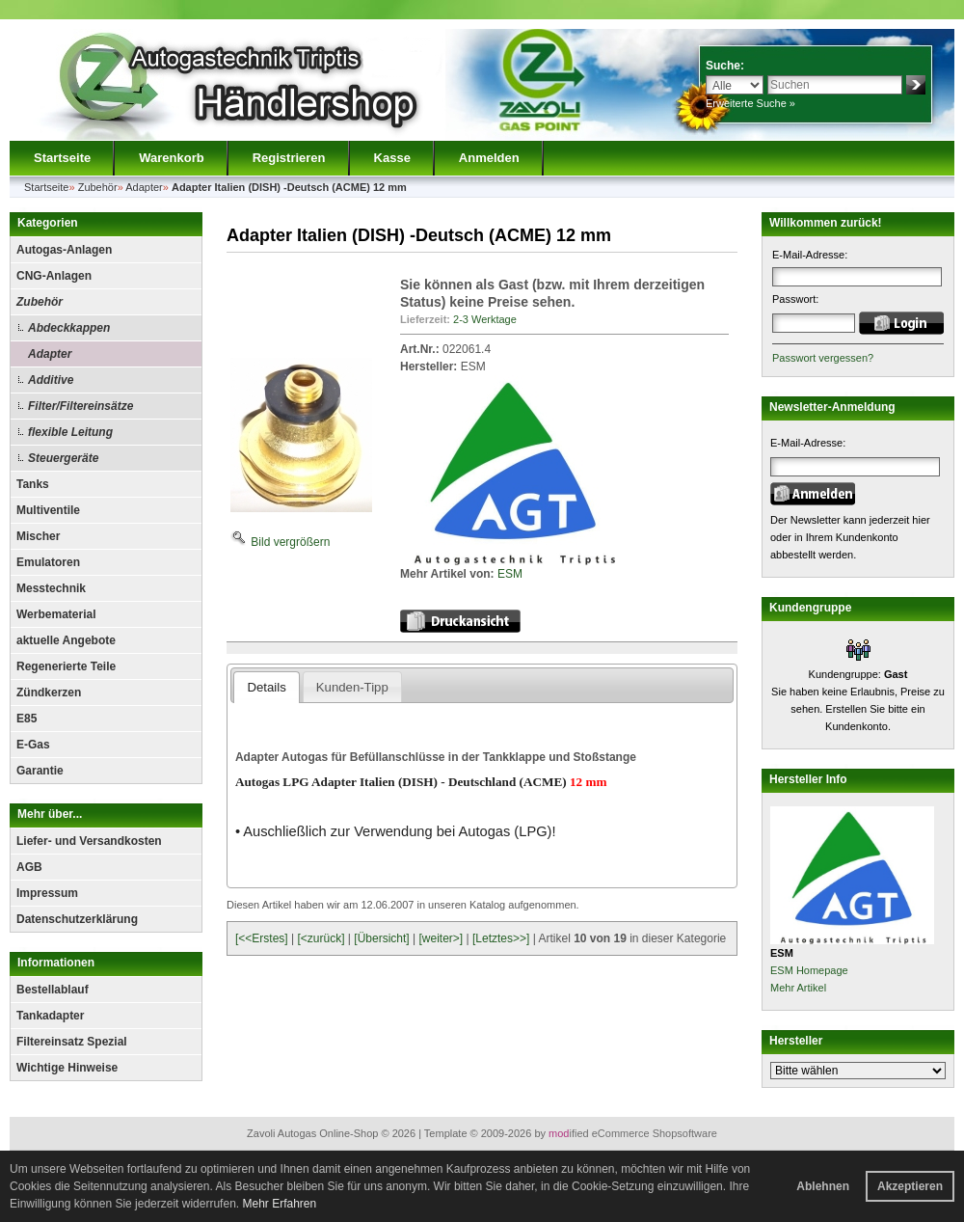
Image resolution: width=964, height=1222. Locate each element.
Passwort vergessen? (822, 358)
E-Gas (33, 744)
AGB (29, 867)
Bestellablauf (52, 989)
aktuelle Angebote (66, 640)
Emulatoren (48, 562)
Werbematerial (55, 614)
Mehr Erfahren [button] (279, 1203)
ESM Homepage (809, 970)
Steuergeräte (63, 458)
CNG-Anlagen (54, 276)
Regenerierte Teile (66, 666)
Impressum (47, 893)
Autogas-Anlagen (64, 250)
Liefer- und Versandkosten (89, 841)
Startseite (62, 157)
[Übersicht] (381, 938)
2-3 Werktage (485, 319)
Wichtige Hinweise (67, 1067)
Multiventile (48, 510)
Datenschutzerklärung (77, 919)
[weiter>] (440, 938)
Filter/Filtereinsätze (80, 406)
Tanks (32, 484)
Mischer (38, 536)
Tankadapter (50, 1015)
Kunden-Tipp (352, 687)
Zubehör (39, 302)
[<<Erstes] (261, 938)
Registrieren (289, 157)
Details (266, 687)
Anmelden (489, 157)
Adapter (49, 354)
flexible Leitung (70, 432)
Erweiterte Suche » (750, 103)
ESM (509, 574)
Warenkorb (171, 157)
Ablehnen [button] (822, 1186)
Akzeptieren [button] (910, 1186)
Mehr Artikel (798, 987)
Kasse (392, 157)
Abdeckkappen (69, 328)
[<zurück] (321, 938)
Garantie (40, 770)
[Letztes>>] (500, 938)
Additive (50, 380)
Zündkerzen (48, 692)
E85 (26, 718)
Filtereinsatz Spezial (71, 1041)
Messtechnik (51, 588)
